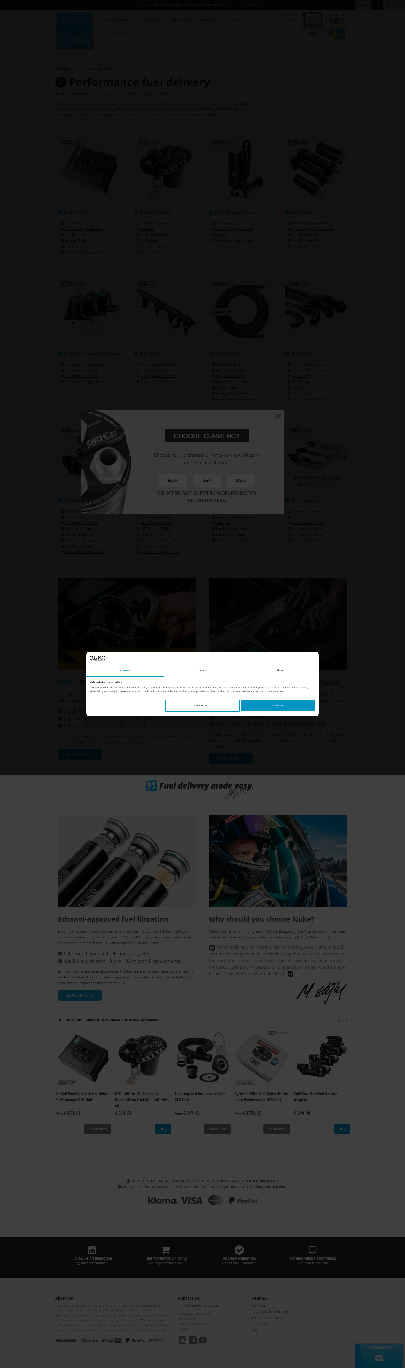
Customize (202, 705)
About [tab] (280, 670)
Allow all (278, 705)
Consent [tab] (125, 670)
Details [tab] (202, 670)
